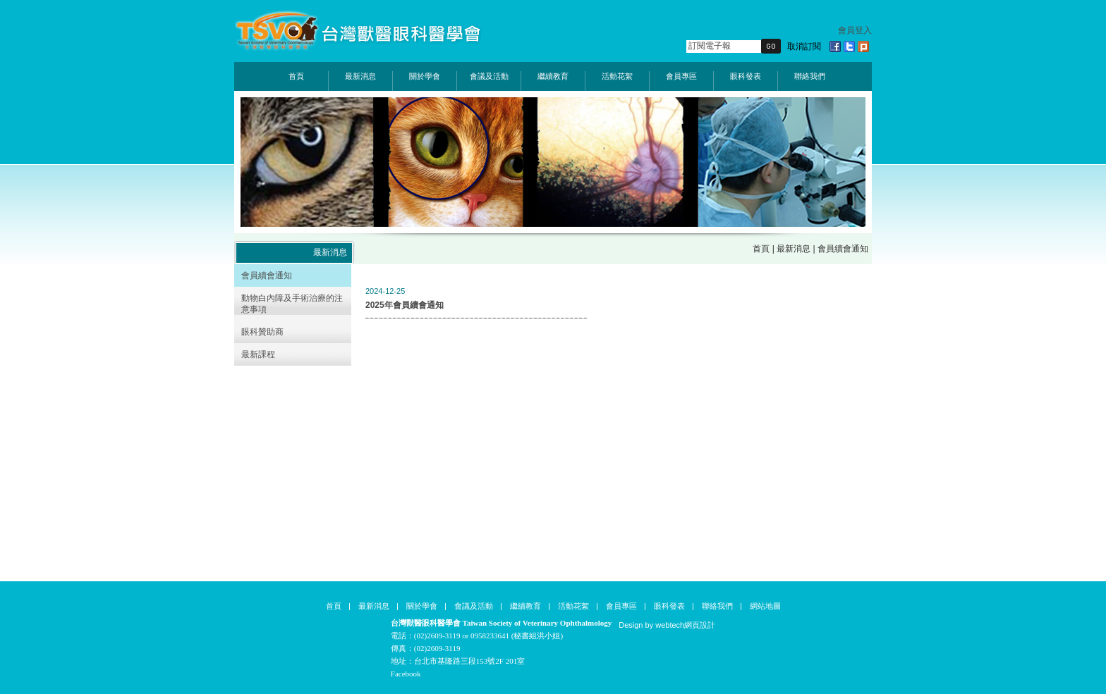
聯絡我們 (809, 76)
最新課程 (258, 354)
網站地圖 (765, 606)
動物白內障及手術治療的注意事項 (292, 303)
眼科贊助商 (262, 332)
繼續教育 (553, 76)
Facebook (406, 673)
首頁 (296, 76)
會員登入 (855, 30)
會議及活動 (489, 76)
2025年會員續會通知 (404, 305)
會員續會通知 (266, 275)
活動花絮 (617, 76)
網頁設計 (699, 625)
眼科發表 (745, 76)
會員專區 (681, 76)
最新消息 (360, 76)
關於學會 (424, 76)
